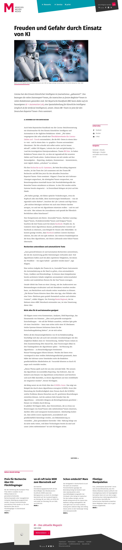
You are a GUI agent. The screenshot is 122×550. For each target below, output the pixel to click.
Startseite (95, 150)
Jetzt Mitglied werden (104, 5)
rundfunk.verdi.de (74, 544)
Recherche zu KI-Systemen (41, 168)
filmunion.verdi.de (64, 546)
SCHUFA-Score (59, 385)
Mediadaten (72, 542)
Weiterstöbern (41, 533)
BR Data (67, 151)
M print (68, 5)
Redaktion (81, 542)
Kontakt (88, 542)
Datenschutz (63, 544)
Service (59, 5)
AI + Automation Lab (34, 104)
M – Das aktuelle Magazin (48, 525)
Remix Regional (61, 299)
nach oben (74, 458)
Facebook (58, 224)
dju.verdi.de (85, 544)
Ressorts (47, 5)
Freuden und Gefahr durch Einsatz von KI (100, 154)
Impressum (62, 542)
